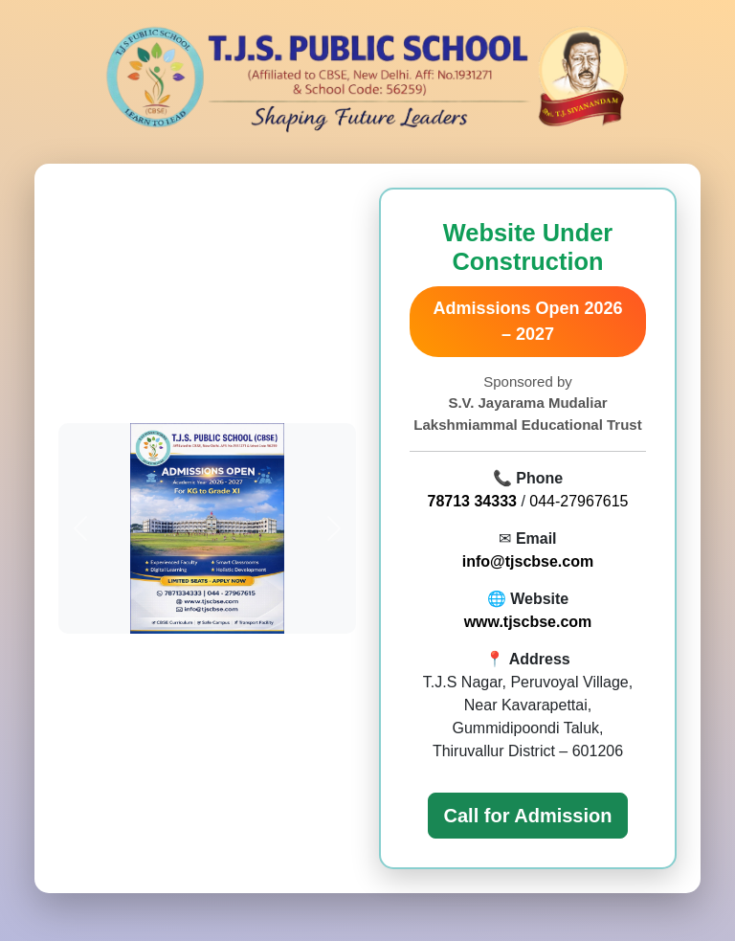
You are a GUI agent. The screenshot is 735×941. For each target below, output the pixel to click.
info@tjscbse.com (527, 561)
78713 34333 (472, 501)
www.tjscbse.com (528, 622)
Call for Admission (528, 815)
